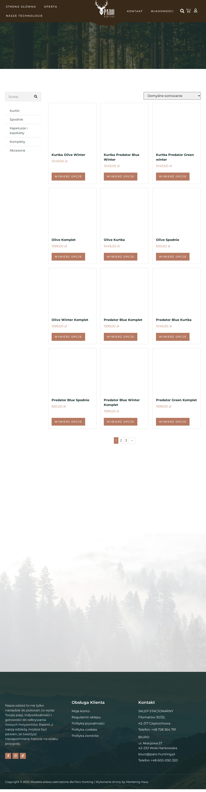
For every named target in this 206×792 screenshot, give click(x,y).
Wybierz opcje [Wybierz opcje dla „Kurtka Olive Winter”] (68, 176)
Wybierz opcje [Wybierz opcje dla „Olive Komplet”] (68, 256)
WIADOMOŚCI (162, 11)
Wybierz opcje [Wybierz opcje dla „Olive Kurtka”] (120, 256)
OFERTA (50, 6)
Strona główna (21, 6)
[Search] (36, 96)
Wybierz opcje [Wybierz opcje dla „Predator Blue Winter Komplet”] (120, 421)
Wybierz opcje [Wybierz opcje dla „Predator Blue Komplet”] (120, 336)
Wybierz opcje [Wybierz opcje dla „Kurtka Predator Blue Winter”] (120, 176)
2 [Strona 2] (121, 440)
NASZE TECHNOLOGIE (24, 15)
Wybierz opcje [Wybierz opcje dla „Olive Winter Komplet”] (68, 336)
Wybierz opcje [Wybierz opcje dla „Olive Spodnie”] (173, 256)
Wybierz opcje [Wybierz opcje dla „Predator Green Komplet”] (173, 421)
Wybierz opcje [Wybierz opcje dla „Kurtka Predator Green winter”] (173, 176)
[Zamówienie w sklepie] (172, 96)
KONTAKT (135, 11)
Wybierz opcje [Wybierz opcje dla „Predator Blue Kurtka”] (173, 336)
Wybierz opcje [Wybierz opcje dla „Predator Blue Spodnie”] (68, 421)
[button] (182, 11)
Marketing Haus (137, 784)
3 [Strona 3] (126, 440)
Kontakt (40, 73)
